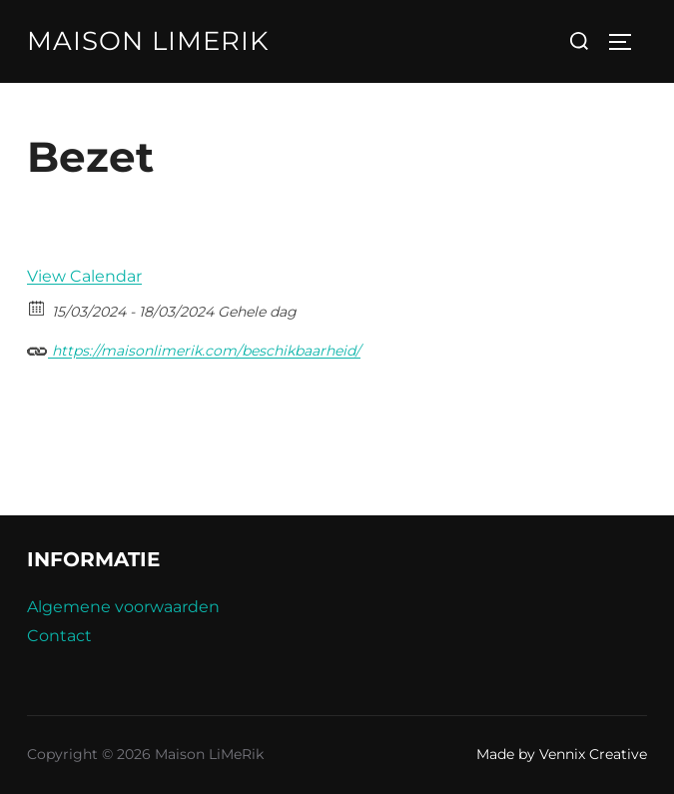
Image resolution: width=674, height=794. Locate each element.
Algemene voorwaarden (123, 606)
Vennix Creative (593, 754)
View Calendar (84, 276)
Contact (59, 635)
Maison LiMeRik (148, 41)
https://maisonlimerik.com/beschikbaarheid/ (193, 348)
